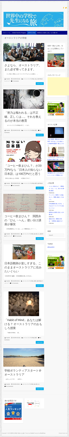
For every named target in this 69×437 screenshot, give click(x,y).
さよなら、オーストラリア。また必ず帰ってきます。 (23, 67)
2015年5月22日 (16, 79)
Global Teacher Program (19, 32)
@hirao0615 (51, 247)
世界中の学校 (31, 32)
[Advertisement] (58, 86)
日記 (36, 79)
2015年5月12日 (16, 183)
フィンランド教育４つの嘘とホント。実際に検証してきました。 (56, 197)
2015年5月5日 (16, 281)
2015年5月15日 (16, 130)
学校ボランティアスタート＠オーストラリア (22, 372)
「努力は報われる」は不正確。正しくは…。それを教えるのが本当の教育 (22, 116)
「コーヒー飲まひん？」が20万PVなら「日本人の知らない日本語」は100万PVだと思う (23, 169)
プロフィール (6, 32)
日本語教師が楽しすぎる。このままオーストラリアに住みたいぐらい (23, 267)
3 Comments (16, 81)
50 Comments (18, 236)
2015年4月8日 (16, 384)
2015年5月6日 (16, 234)
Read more (40, 83)
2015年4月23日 (16, 337)
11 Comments (15, 283)
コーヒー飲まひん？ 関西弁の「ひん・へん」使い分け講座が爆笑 (22, 220)
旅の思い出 (36, 234)
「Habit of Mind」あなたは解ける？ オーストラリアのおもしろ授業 (23, 324)
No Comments (16, 185)
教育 (36, 130)
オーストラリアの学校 (28, 79)
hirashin (8, 79)
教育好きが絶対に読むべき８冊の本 (47, 32)
